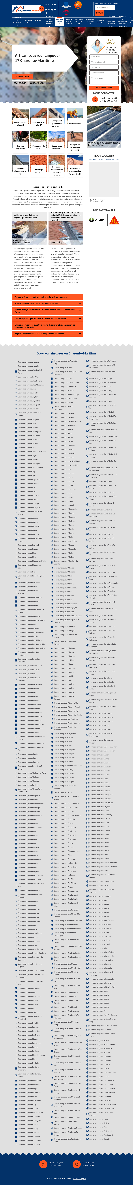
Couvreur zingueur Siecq (98, 779)
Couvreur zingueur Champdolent (30, 728)
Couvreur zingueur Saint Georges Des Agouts (68, 1043)
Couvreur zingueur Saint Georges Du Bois (67, 1064)
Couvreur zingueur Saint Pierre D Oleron (101, 560)
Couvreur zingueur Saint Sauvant (101, 615)
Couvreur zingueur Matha (63, 537)
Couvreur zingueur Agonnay (28, 362)
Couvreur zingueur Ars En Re (28, 439)
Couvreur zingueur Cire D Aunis (30, 828)
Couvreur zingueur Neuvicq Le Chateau (65, 697)
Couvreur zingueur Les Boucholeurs (102, 1108)
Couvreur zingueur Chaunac (28, 781)
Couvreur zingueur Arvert (27, 447)
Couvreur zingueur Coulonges (29, 890)
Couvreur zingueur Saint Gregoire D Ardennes (67, 1098)
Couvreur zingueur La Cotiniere (101, 1084)
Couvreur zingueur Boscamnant (30, 597)
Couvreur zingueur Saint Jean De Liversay (66, 1133)
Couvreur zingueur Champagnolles (31, 724)
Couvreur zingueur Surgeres (100, 807)
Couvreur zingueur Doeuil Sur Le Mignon (30, 965)
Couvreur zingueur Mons (63, 600)
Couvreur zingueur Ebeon (27, 992)
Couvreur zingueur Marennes (65, 517)
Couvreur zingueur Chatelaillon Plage (32, 773)
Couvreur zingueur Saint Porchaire (102, 572)
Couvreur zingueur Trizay (98, 885)
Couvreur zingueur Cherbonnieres (31, 804)
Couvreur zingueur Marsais (64, 525)
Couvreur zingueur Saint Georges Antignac (66, 1023)
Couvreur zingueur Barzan (28, 499)
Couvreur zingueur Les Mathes (65, 541)
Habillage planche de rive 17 (69, 22)
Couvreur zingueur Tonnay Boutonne (103, 863)
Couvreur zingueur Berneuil (28, 545)
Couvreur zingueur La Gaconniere (102, 1088)
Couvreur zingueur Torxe (98, 871)
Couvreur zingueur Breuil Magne (30, 640)
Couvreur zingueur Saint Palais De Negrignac (102, 515)
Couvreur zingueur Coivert (28, 855)
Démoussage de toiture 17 (79, 22)
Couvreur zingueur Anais (27, 389)
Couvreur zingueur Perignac (64, 750)
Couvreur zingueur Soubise (99, 787)
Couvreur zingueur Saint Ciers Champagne (65, 934)
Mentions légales (79, 1179)
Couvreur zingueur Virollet (99, 995)
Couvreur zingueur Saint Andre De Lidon (66, 904)
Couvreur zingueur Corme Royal (30, 879)
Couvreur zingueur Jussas (63, 437)
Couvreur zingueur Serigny (99, 1123)
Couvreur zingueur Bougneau (29, 601)
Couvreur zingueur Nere (63, 680)
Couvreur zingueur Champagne (29, 720)
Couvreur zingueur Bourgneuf (29, 616)
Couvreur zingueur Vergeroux (100, 928)
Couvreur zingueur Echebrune (29, 996)
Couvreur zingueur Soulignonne (101, 795)
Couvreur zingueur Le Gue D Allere (67, 382)
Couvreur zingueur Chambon (29, 708)
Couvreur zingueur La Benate (29, 526)
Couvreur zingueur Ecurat (27, 1008)
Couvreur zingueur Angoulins (29, 401)
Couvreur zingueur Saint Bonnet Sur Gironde (67, 915)
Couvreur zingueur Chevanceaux (30, 816)
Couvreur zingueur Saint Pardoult (102, 534)
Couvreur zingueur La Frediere (29, 1100)
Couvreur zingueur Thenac (99, 847)
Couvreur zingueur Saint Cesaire (66, 925)
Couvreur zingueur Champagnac (30, 716)
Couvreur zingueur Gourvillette (29, 1140)
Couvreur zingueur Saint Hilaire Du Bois (67, 1111)
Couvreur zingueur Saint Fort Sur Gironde (66, 1001)
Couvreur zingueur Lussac (63, 501)
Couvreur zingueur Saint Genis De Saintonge (66, 1016)
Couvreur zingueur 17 (59, 22)
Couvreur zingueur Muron (63, 664)
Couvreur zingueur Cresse (27, 945)
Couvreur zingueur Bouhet (28, 605)
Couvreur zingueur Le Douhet (29, 988)
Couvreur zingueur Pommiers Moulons (65, 787)
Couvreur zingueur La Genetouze (30, 1112)
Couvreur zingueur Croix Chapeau (30, 949)
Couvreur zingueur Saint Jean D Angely (65, 1122)
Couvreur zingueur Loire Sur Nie (66, 465)
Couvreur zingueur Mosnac (64, 652)
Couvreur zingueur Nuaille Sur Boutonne (65, 728)
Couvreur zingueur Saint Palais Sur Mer (102, 528)
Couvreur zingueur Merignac (64, 557)
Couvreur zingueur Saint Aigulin (66, 899)
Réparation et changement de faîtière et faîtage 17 (122, 22)
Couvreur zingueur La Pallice (100, 1030)
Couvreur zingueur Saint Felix (65, 996)
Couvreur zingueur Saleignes (100, 729)
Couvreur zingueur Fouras (27, 1096)
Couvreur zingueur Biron (27, 557)
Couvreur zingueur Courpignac (29, 921)
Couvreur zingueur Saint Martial (101, 412)
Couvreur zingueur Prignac (64, 823)
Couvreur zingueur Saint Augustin (66, 910)
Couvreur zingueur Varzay (99, 916)
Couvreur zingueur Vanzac (99, 908)
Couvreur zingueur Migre (63, 580)
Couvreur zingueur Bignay (27, 553)
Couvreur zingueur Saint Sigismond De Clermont (102, 652)
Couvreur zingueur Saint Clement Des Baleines (68, 947)
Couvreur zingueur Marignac (64, 521)
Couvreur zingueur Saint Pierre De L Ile (102, 553)
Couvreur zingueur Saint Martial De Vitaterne (102, 424)
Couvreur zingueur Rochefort (65, 859)
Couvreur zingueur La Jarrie (64, 417)
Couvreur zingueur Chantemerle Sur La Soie (31, 737)
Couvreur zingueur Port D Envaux (66, 803)
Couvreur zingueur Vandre (99, 904)
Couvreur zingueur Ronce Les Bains (102, 1104)
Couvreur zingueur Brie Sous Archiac (31, 644)
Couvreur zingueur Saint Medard (101, 481)
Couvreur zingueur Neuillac (64, 684)
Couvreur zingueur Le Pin (63, 762)
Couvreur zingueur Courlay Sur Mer (102, 1072)
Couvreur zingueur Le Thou (99, 859)
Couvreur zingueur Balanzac (28, 483)
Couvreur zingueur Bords (27, 587)
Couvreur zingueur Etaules (28, 1039)
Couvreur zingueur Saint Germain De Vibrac (67, 1084)
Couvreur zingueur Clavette (28, 836)
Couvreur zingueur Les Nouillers (66, 719)
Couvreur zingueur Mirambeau (65, 588)
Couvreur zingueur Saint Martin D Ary (103, 436)
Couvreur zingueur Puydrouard (101, 1135)
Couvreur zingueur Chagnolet (100, 1056)
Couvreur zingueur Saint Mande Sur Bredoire (102, 395)
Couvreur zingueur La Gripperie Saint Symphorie (68, 373)
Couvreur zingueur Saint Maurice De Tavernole (103, 476)
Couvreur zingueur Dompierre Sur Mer (30, 982)
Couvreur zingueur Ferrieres (28, 1051)
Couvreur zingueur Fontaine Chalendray (28, 1068)
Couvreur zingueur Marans (64, 513)
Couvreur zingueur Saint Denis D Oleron (66, 973)
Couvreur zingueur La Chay (28, 785)
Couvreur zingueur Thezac (99, 851)
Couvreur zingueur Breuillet (28, 636)
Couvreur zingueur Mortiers (64, 648)
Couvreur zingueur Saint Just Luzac (102, 361)
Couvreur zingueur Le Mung (64, 660)
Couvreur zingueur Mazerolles (65, 549)
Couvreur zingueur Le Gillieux (100, 1100)
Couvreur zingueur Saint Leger (100, 378)
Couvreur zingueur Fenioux (28, 1047)
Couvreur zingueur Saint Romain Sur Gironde (103, 596)
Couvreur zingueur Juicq (63, 433)
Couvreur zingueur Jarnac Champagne (63, 407)
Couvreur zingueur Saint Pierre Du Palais (102, 566)
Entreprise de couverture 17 (17, 22)
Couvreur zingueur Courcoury (29, 917)
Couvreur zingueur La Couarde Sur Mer (31, 884)
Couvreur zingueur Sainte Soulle (101, 682)
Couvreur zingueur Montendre (65, 604)
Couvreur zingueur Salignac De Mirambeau (101, 734)
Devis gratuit (20, 83)
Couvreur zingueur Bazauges (28, 503)
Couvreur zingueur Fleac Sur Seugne (31, 1055)
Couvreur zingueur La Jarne (64, 413)
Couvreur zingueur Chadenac (29, 700)
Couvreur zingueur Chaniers (28, 732)
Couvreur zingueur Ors (98, 1127)
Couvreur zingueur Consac (28, 863)
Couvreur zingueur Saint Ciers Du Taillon (66, 940)
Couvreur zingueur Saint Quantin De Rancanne (103, 577)
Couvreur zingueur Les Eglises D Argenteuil (30, 1017)
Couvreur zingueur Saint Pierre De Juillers (102, 546)
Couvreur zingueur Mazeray (64, 545)
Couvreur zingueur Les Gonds (29, 1136)
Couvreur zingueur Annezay (28, 409)
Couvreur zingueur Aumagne (29, 463)
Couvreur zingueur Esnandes (29, 1031)
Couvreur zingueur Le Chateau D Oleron (30, 767)
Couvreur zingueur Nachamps (65, 668)
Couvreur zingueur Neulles (64, 688)
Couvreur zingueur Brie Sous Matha (31, 648)
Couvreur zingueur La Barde (28, 495)
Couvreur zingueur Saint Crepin (65, 964)
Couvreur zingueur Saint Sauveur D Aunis (102, 620)
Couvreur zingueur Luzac (98, 1119)
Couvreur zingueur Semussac (100, 771)
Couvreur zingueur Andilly (28, 393)
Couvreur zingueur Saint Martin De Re (102, 462)
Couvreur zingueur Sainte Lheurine (102, 382)
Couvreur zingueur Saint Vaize (100, 713)
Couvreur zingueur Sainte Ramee (101, 587)
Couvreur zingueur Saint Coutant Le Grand (67, 958)
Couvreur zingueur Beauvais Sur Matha (30, 512)
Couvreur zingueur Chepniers (29, 796)
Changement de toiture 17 (90, 22)
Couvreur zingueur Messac (64, 568)
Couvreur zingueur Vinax (98, 991)
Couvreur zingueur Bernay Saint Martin (30, 539)
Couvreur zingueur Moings (64, 596)
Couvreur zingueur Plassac (64, 773)
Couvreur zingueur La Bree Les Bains (103, 1026)
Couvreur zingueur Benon (27, 530)
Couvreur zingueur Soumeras (100, 799)
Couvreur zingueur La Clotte (28, 851)
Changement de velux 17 (28, 21)
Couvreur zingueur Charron (28, 758)
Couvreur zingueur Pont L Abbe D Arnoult (66, 797)
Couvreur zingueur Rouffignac (65, 883)
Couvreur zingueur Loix (62, 469)
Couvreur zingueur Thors (98, 855)
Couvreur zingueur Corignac (28, 871)
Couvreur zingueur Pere (63, 746)
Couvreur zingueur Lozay (63, 493)
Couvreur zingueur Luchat (63, 497)
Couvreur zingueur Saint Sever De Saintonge (102, 638)
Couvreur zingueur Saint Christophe (67, 929)
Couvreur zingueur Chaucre (99, 1064)
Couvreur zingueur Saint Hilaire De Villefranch (67, 1105)
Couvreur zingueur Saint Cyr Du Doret (68, 968)
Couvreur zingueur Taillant (99, 811)
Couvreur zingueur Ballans (28, 487)
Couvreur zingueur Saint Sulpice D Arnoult (102, 687)
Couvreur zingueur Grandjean (29, 1144)
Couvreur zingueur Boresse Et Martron (29, 592)
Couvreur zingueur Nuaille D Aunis (67, 723)
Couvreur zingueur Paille (63, 742)
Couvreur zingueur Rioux (63, 855)
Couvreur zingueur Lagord (63, 441)
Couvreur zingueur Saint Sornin (101, 678)
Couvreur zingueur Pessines (64, 758)
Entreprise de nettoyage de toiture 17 (49, 22)
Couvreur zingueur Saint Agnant (66, 895)
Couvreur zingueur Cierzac (28, 824)
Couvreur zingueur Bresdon (28, 628)
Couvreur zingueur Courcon (28, 913)
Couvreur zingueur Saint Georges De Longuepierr (67, 1036)
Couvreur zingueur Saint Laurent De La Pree (102, 373)
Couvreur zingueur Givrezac (28, 1132)
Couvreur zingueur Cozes (27, 929)
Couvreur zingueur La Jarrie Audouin (67, 421)
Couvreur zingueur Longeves (64, 473)
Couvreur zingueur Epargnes (28, 1027)
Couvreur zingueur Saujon (99, 755)
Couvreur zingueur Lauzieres (100, 1096)
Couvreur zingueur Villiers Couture (102, 987)
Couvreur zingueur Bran (27, 624)
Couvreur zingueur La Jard (63, 402)
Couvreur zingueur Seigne (99, 759)
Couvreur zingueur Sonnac (99, 783)
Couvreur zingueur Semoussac (100, 767)
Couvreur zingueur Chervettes (29, 812)
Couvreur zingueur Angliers (28, 397)
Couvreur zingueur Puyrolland (65, 839)
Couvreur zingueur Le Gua (63, 378)
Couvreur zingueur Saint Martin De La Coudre (103, 455)
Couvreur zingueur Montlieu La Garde (68, 616)
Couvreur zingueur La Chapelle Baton (32, 743)
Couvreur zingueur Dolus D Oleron (31, 971)
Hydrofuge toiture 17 (100, 21)
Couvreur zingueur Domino (99, 1076)
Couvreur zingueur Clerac (27, 840)
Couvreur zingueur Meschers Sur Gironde (66, 562)
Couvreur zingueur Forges (27, 1089)
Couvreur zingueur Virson (99, 999)
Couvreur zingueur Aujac (27, 455)
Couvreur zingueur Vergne (99, 932)
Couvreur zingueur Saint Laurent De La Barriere (102, 366)
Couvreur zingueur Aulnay (28, 459)
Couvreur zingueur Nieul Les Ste (66, 703)
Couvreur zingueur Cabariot (28, 688)
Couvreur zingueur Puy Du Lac (65, 831)
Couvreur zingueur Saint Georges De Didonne (67, 1030)
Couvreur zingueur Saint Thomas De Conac (103, 701)
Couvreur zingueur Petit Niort (100, 1131)
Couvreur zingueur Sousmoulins (101, 803)
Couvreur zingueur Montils (64, 612)
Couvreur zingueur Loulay (63, 485)
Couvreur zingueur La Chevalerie (101, 1080)
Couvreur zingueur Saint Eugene (66, 992)
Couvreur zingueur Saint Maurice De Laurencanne (103, 469)
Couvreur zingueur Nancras (64, 672)
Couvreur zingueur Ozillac (63, 738)
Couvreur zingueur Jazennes (64, 425)
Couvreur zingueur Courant (28, 901)
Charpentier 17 (39, 21)
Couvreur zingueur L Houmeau (65, 398)
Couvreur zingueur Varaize (99, 912)
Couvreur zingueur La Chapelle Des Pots (31, 748)
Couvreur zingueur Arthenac (28, 443)
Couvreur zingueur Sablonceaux (66, 891)
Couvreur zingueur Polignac (64, 781)
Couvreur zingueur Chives (27, 820)
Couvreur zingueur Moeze (63, 592)
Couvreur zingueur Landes (63, 449)
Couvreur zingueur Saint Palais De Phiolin (102, 522)
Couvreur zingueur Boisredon (29, 583)
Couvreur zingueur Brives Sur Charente (29, 660)
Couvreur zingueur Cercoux (28, 696)
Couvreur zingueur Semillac (99, 763)
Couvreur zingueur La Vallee (100, 896)
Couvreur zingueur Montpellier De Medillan (67, 621)
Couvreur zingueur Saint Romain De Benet (102, 603)
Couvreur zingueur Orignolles (65, 734)
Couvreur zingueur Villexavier (100, 983)
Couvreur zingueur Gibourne (28, 1124)
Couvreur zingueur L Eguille (28, 1023)
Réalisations (22, 77)
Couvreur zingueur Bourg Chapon (102, 1044)
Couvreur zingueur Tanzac (99, 823)
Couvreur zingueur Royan (63, 887)
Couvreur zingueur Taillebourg (100, 815)
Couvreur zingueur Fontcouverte (30, 1081)
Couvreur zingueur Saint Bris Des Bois (68, 921)
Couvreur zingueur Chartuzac (29, 762)
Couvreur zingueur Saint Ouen (100, 510)
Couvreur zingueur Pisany (63, 770)
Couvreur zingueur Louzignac (65, 489)
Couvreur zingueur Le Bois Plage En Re (31, 577)
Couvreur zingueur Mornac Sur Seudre (65, 635)
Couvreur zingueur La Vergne (100, 936)
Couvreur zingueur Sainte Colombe (67, 953)
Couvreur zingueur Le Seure (99, 775)
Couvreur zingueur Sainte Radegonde (103, 583)
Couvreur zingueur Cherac (28, 800)
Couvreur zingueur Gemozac (28, 1108)
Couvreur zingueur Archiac (28, 427)
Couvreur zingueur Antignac (28, 419)
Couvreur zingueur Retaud (63, 847)
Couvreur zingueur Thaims (99, 839)
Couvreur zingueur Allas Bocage (30, 381)
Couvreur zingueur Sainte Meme (101, 492)
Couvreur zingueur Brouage (99, 1052)
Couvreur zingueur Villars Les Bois (102, 956)
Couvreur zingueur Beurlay (28, 549)
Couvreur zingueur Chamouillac (30, 712)
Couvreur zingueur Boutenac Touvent (32, 620)
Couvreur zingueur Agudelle (28, 366)
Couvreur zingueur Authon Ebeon (30, 467)
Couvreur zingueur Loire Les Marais (67, 461)
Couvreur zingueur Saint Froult (65, 1007)
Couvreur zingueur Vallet (98, 900)
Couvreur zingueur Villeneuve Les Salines (102, 1035)
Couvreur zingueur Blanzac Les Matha (32, 561)
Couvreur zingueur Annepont (29, 405)
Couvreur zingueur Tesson (99, 835)
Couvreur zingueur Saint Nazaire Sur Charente (103, 497)
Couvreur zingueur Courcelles (29, 905)
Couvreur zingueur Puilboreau (65, 827)
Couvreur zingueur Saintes (99, 725)
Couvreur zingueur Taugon (99, 827)
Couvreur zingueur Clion (27, 844)
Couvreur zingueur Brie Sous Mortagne (28, 653)
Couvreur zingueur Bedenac (28, 518)
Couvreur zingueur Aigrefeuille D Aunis (30, 371)
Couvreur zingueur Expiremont (29, 1043)
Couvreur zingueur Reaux (63, 843)
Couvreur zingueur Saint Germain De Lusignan (67, 1071)
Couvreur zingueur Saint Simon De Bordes (102, 659)
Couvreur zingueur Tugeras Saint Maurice (101, 890)
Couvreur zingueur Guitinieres (65, 386)
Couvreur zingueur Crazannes (29, 941)
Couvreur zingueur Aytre (27, 475)
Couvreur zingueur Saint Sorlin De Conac (102, 672)
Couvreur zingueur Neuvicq (64, 692)
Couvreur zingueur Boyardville (100, 1048)
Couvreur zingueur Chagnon (100, 1060)
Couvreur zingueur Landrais (64, 453)
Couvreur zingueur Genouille (29, 1116)
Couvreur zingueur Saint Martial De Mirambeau (102, 417)
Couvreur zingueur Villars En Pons (102, 952)
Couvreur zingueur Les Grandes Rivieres (101, 1113)
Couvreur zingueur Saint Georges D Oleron (67, 1057)
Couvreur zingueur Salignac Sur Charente (101, 741)
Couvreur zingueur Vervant (99, 944)
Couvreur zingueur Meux (63, 576)
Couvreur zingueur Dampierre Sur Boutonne (30, 958)
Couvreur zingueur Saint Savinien (101, 626)
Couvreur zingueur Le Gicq (28, 1128)
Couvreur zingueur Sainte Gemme (66, 1011)
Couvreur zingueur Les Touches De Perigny (102, 876)
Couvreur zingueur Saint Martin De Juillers (102, 448)
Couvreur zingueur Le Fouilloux (29, 1093)
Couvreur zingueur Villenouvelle (101, 979)
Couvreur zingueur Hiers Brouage (66, 394)
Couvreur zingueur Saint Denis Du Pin (68, 766)
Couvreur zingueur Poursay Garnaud (67, 815)
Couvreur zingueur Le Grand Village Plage (102, 1020)
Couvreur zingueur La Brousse (29, 670)
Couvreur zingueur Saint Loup (100, 386)
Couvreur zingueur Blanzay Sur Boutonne (29, 566)
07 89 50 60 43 (50, 11)
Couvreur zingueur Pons (63, 792)
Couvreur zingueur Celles (27, 692)
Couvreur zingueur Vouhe (99, 1007)
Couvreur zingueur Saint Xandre (101, 721)
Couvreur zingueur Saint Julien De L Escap (67, 1140)
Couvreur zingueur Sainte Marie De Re (102, 406)
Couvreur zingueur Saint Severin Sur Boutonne (103, 645)
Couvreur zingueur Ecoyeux (28, 1004)
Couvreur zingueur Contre (27, 867)
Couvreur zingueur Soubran (99, 791)
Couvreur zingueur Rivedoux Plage (67, 851)
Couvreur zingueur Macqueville (65, 509)
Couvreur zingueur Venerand (100, 924)
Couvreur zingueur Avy (26, 471)
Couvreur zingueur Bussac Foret (30, 684)
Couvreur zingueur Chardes (28, 754)
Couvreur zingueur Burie (27, 674)
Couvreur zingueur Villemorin (100, 968)
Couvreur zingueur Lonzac (63, 477)
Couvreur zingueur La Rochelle (65, 863)
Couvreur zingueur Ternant (99, 831)
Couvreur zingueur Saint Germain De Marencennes (67, 1077)
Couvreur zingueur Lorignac (64, 481)
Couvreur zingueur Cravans (28, 937)
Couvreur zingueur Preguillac (64, 819)
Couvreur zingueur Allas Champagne (31, 385)
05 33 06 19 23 (50, 6)
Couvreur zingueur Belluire (28, 522)
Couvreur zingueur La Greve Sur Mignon (66, 362)
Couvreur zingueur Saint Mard (100, 401)
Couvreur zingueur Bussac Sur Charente (29, 679)
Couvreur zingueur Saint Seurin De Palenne (102, 631)
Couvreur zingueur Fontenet (28, 1085)
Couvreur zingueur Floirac (27, 1059)
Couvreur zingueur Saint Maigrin (101, 390)
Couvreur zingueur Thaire (99, 843)
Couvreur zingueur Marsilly (64, 529)
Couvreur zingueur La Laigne (64, 445)
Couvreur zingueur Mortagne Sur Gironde (66, 642)
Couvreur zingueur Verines (99, 940)
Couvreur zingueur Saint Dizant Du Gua (67, 986)
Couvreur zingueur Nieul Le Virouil (67, 707)
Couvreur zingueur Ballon (27, 491)
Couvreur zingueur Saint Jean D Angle (68, 1128)
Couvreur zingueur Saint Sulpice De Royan (102, 694)
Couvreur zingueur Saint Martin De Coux (102, 441)
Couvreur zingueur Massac (64, 533)
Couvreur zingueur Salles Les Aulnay (103, 747)
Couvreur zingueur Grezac (63, 368)
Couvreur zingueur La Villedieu (101, 960)
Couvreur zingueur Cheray (99, 1068)
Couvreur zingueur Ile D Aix (28, 377)
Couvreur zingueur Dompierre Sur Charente (30, 976)
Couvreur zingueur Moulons (64, 656)
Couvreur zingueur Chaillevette (29, 704)
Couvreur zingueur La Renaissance (102, 1092)
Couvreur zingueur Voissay (99, 1003)
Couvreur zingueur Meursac (64, 572)
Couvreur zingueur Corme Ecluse (30, 875)
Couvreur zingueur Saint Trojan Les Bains (102, 707)
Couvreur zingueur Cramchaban (30, 933)
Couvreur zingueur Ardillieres (29, 435)
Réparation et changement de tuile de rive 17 (111, 22)
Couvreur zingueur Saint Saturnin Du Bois (103, 610)
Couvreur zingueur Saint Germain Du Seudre (67, 1091)
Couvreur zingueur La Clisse (28, 847)
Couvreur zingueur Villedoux (100, 964)
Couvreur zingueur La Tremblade (101, 881)
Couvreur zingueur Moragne (64, 630)
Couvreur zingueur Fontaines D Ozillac (29, 1075)
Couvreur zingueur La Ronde (64, 875)
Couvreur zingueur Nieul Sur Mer (66, 711)
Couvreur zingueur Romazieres (65, 867)
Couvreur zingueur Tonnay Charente (103, 867)
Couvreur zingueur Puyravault (65, 835)
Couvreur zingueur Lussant (64, 505)
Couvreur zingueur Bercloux (28, 534)
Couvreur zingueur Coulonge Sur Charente (30, 895)
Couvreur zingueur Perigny (64, 754)
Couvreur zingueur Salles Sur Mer (102, 751)
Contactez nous (37, 83)
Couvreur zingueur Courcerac (29, 909)
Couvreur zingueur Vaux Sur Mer (101, 920)
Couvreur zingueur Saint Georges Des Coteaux (68, 1050)
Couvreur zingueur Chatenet (28, 777)
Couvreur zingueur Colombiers (29, 859)
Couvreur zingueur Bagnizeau (29, 479)
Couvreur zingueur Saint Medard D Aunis (102, 486)
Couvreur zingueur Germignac (29, 1120)
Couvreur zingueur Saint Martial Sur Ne (102, 431)
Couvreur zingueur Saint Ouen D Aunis (101, 504)
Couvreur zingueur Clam (27, 832)
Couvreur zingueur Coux (27, 925)
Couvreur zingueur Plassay (64, 777)
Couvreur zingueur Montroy (64, 626)
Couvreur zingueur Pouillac (64, 811)
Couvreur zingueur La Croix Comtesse (32, 953)
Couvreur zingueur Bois (27, 572)
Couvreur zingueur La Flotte (28, 1063)
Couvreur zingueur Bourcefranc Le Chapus (31, 610)
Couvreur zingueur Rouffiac (64, 879)
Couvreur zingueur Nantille (64, 676)
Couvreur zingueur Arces (27, 423)
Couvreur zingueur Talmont (99, 819)
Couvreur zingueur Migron (64, 584)
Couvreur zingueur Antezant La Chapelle (29, 414)
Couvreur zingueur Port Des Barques (103, 1015)
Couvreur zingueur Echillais (28, 1000)
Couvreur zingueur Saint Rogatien (102, 591)
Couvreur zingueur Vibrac (99, 948)
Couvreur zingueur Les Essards (29, 1035)
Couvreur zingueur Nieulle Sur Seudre (68, 715)
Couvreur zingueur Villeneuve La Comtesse (101, 973)
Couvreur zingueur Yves (98, 1011)
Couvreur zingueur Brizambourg (30, 666)
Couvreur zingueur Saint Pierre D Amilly (101, 539)
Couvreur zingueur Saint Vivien (101, 717)
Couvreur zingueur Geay (27, 1104)
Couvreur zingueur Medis (63, 553)
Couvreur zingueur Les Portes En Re (67, 807)
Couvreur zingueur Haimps (64, 390)
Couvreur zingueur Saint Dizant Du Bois (67, 980)
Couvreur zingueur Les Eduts (28, 1012)
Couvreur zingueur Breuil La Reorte (31, 632)
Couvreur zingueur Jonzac (63, 429)
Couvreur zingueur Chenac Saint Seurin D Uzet (30, 790)
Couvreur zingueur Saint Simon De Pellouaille (102, 665)
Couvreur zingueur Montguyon (65, 608)
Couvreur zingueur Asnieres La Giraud (32, 451)
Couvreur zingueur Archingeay (29, 431)
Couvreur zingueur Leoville (64, 457)
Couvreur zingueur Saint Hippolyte (67, 1117)
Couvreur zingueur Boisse (99, 1040)
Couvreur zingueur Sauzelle (99, 1139)
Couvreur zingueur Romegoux (65, 871)
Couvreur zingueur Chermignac (29, 808)
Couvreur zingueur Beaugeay (29, 507)
